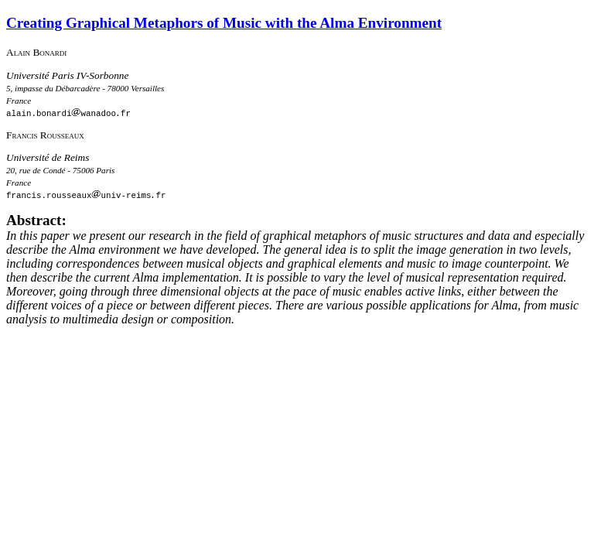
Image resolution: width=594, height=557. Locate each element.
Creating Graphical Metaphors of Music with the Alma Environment (224, 23)
